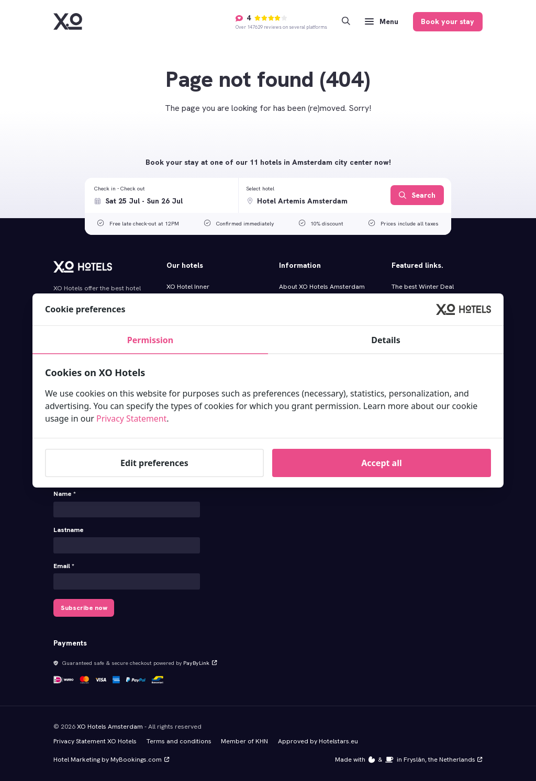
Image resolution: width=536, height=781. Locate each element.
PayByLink (199, 662)
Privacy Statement (132, 419)
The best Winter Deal (423, 286)
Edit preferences (154, 463)
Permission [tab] (150, 340)
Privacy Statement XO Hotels (95, 741)
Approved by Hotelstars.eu (318, 741)
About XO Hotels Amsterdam (322, 286)
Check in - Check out (119, 188)
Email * (63, 566)
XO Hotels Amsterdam (110, 726)
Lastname (68, 530)
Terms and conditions (179, 741)
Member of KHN (244, 741)
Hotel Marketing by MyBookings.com (111, 759)
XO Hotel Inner (187, 286)
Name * (64, 494)
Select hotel (260, 188)
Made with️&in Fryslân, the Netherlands (409, 759)
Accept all (381, 463)
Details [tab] (385, 340)
